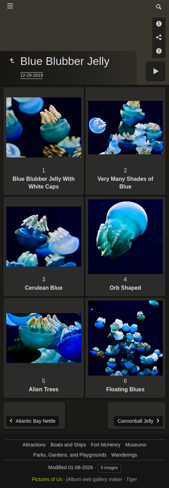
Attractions (34, 445)
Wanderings (124, 455)
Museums (135, 445)
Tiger (131, 479)
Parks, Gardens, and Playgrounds (69, 455)
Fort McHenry (106, 445)
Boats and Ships (68, 445)
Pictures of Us (47, 479)
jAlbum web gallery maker (94, 479)
